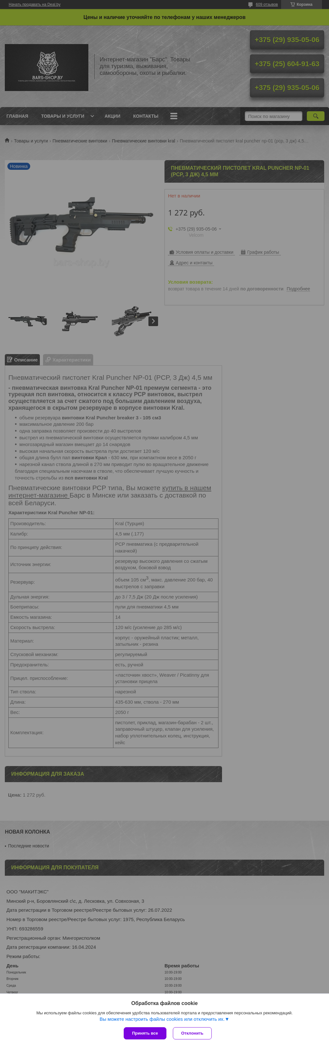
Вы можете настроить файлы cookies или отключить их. (162, 1019)
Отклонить (192, 1033)
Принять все (145, 1033)
